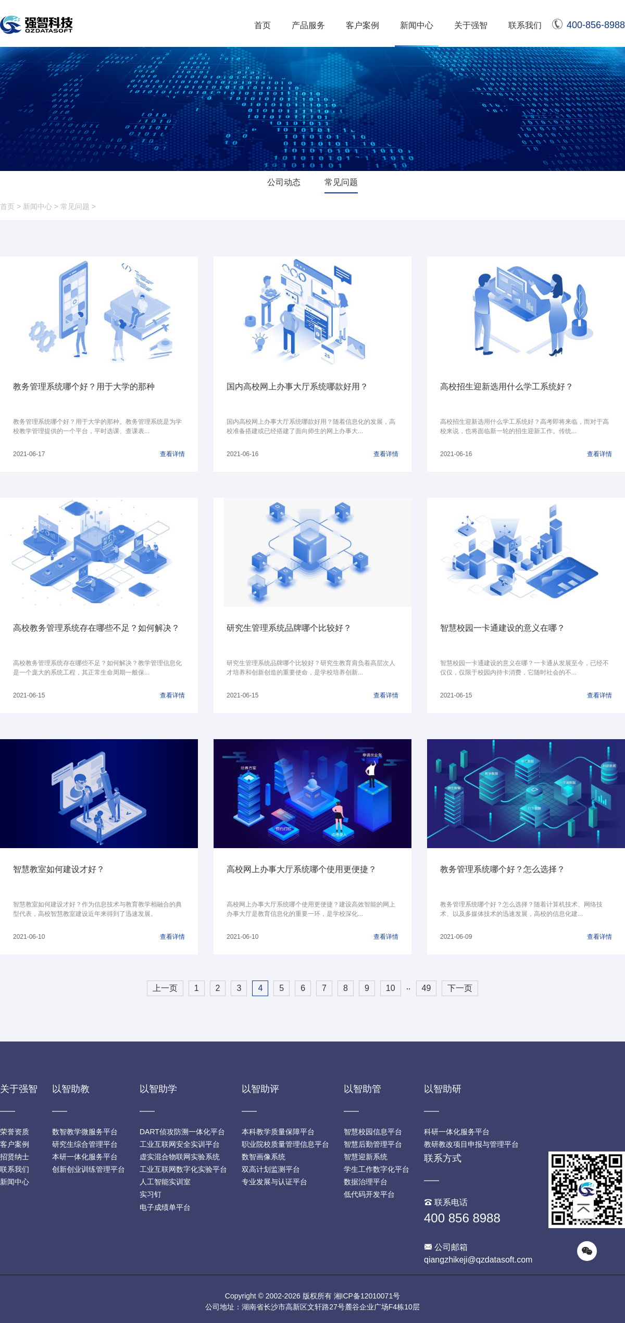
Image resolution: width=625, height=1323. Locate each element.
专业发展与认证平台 (274, 1182)
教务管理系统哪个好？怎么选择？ (502, 869)
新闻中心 (416, 25)
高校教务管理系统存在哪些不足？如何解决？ (96, 627)
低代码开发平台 (369, 1194)
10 (390, 988)
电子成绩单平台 (165, 1207)
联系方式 (442, 1158)
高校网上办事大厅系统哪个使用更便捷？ (302, 869)
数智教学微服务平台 (85, 1132)
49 (426, 988)
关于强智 (471, 25)
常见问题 (341, 182)
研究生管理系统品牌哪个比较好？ (289, 627)
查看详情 (172, 454)
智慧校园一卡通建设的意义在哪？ (502, 627)
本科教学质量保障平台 (278, 1132)
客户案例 (362, 25)
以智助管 (362, 1089)
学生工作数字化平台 (376, 1169)
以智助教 (71, 1089)
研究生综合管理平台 (85, 1144)
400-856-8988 (588, 25)
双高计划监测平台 (271, 1169)
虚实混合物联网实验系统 (180, 1157)
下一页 (459, 988)
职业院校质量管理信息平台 (285, 1144)
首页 (262, 25)
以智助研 (442, 1089)
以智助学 (158, 1089)
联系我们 (525, 25)
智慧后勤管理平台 (373, 1144)
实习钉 (150, 1194)
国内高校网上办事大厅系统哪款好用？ (297, 386)
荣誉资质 (14, 1132)
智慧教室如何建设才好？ (59, 869)
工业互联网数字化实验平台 (183, 1169)
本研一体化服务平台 (85, 1157)
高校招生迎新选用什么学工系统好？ (506, 386)
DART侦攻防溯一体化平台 (182, 1132)
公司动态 (284, 182)
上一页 (165, 988)
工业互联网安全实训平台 (180, 1144)
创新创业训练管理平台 (88, 1169)
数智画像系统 (263, 1157)
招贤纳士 (14, 1157)
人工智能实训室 (165, 1182)
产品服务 (308, 25)
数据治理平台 (366, 1182)
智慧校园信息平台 (373, 1132)
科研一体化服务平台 (457, 1132)
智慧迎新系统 (366, 1157)
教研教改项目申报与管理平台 (471, 1144)
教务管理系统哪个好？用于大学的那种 (84, 386)
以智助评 (260, 1089)
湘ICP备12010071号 (367, 1296)
